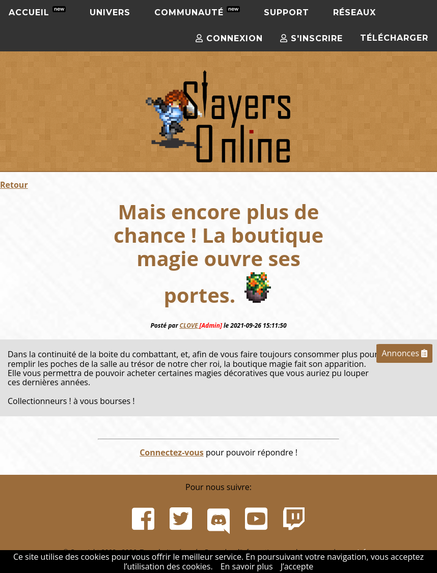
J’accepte (297, 566)
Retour (14, 184)
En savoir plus (247, 566)
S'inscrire (311, 38)
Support (286, 12)
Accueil (37, 11)
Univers (110, 12)
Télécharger (394, 38)
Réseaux (354, 12)
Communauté (197, 11)
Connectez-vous (172, 452)
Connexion (229, 38)
